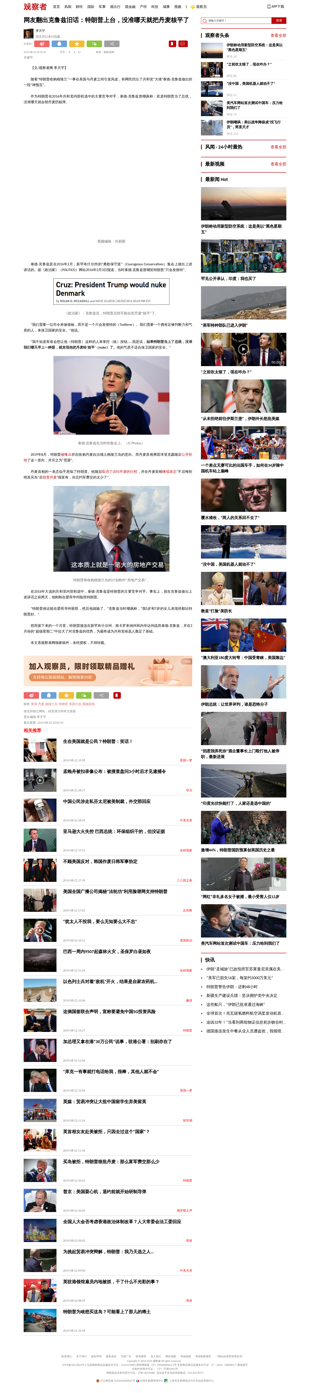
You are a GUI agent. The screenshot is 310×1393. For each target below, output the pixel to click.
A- (70, 52)
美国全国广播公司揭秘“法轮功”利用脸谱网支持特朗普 (115, 891)
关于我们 (81, 1356)
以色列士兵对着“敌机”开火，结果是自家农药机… (110, 981)
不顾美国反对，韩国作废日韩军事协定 (100, 861)
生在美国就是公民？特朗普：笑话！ (98, 741)
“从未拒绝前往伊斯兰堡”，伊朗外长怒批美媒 (240, 418)
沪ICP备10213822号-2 (74, 1364)
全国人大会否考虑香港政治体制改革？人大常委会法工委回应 (122, 1221)
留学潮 (187, 1120)
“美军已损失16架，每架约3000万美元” (239, 977)
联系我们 (66, 1356)
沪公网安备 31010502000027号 (115, 1380)
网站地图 (171, 1356)
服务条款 (111, 1356)
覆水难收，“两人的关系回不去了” (230, 517)
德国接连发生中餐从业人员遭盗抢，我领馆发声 (247, 1031)
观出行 (115, 7)
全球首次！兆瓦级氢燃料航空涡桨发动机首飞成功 (249, 1013)
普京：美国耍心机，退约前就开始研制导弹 (104, 1191)
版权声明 (96, 1356)
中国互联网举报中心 (150, 1380)
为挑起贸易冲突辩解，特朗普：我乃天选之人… (108, 1251)
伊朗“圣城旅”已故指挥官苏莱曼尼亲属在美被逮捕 (249, 969)
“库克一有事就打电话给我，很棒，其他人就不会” (111, 1071)
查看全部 (278, 35)
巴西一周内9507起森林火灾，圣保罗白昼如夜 (107, 951)
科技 (154, 7)
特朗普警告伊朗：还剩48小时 (232, 986)
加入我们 (156, 1356)
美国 (34, 704)
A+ (79, 52)
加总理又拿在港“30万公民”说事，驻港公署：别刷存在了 (117, 1041)
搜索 (279, 20)
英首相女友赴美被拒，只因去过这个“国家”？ (106, 1131)
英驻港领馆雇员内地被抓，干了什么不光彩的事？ (111, 1281)
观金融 (130, 7)
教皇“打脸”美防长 (216, 611)
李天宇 (40, 31)
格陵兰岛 (51, 704)
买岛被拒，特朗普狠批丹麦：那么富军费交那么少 (111, 1161)
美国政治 (186, 940)
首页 (56, 7)
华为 (189, 790)
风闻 (67, 7)
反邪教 (187, 910)
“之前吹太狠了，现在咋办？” (249, 64)
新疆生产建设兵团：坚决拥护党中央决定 (241, 995)
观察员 (199, 7)
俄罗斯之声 (184, 1210)
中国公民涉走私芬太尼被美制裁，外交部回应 (107, 801)
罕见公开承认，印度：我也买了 (228, 278)
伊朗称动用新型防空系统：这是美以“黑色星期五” (255, 47)
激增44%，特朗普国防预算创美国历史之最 (238, 850)
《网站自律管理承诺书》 (229, 1356)
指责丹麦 (50, 477)
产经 (143, 7)
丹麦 (41, 704)
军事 (102, 7)
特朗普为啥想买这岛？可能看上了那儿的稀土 (107, 1311)
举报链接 (185, 1356)
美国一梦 (186, 760)
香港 (189, 1240)
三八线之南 (184, 880)
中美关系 (186, 820)
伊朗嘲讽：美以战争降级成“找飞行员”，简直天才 (254, 124)
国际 (90, 7)
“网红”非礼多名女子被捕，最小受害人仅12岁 (240, 896)
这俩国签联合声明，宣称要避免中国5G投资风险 (109, 1011)
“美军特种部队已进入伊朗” (224, 325)
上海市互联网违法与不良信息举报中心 (189, 1380)
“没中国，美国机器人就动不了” (251, 84)
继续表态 (169, 472)
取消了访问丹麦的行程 (119, 472)
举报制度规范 (203, 1356)
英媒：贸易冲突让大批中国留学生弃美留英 (104, 1101)
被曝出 (66, 454)
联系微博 (141, 1356)
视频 (177, 7)
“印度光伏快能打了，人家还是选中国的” (236, 803)
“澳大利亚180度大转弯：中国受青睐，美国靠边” (243, 657)
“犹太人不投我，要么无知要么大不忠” (100, 921)
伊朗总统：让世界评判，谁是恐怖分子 (234, 704)
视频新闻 (88, 704)
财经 (79, 7)
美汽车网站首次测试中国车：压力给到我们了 (255, 105)
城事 (166, 7)
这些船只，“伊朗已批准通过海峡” (235, 1004)
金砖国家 (186, 850)
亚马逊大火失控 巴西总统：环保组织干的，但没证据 (114, 831)
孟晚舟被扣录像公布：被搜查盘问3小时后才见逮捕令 (114, 771)
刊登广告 (126, 1356)
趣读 (189, 1000)
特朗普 (63, 704)
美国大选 (75, 704)
